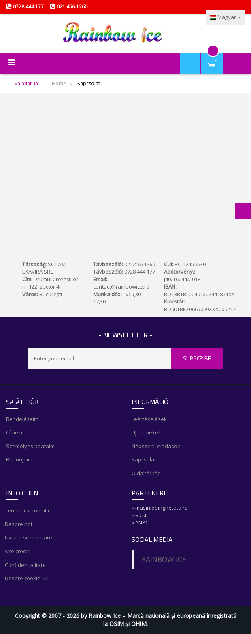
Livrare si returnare (29, 537)
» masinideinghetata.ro (160, 507)
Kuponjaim (19, 459)
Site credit (17, 551)
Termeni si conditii (27, 510)
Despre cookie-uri (27, 578)
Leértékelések (149, 419)
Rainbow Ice (105, 615)
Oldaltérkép (146, 473)
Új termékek (146, 432)
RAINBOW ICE (164, 559)
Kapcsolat (144, 459)
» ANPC (140, 522)
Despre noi (19, 524)
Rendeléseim (22, 419)
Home (59, 83)
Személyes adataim (30, 446)
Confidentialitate (26, 565)
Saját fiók (190, 56)
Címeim (15, 432)
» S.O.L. (140, 515)
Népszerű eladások (156, 446)
